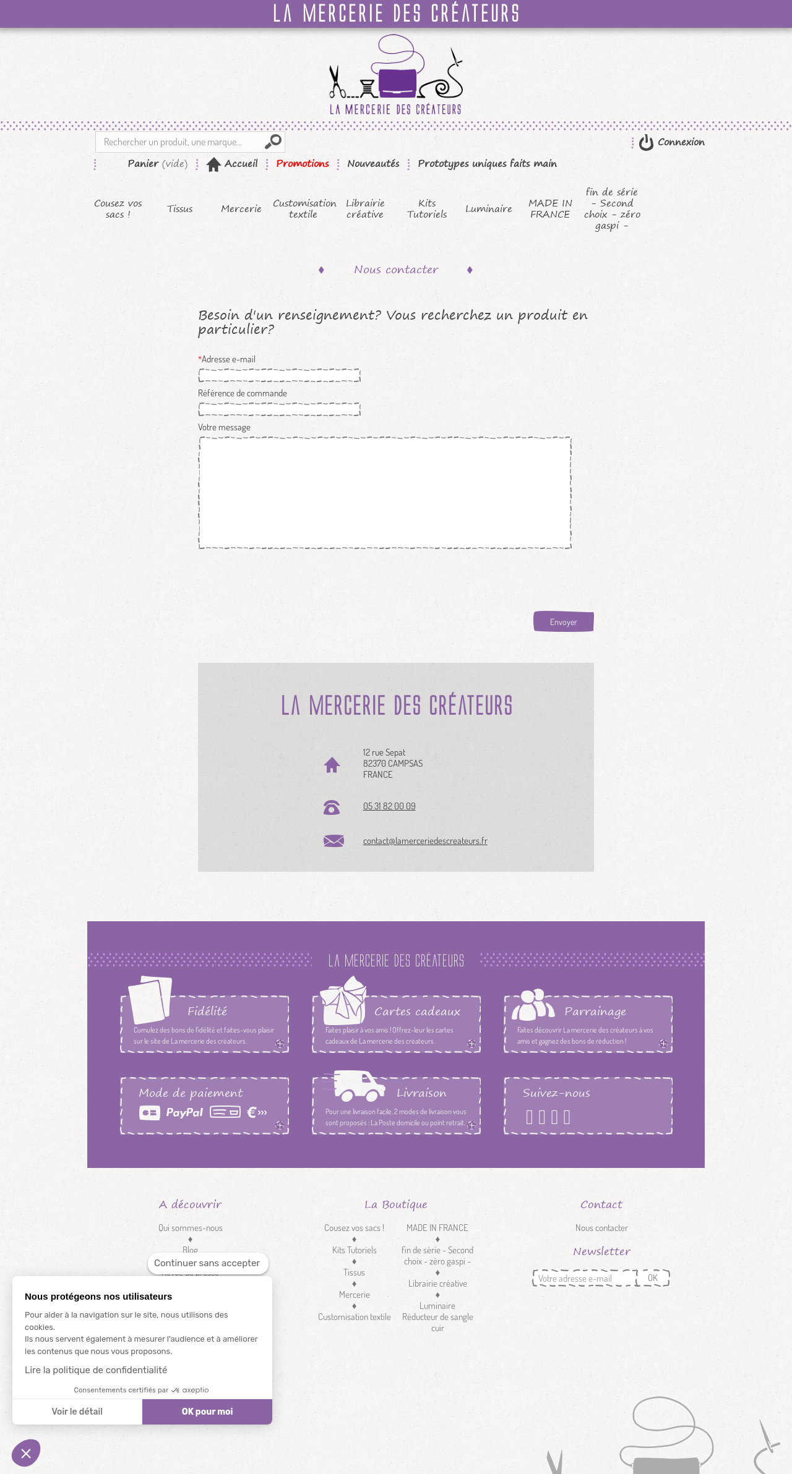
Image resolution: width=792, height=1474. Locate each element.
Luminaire (488, 209)
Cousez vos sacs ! (118, 209)
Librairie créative (365, 209)
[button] (26, 1453)
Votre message (224, 427)
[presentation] (292, 579)
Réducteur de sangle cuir (437, 1322)
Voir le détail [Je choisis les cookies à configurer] (76, 1412)
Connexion (679, 142)
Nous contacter (601, 1227)
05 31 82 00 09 (389, 806)
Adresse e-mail (229, 359)
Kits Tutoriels (427, 209)
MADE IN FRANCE (550, 209)
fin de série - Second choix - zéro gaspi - (612, 209)
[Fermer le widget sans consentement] (208, 1263)
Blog (190, 1250)
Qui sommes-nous (190, 1227)
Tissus (179, 209)
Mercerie (241, 209)
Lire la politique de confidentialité (96, 1370)
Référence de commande (242, 393)
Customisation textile (303, 209)
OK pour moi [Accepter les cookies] (207, 1412)
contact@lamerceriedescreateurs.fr (425, 840)
